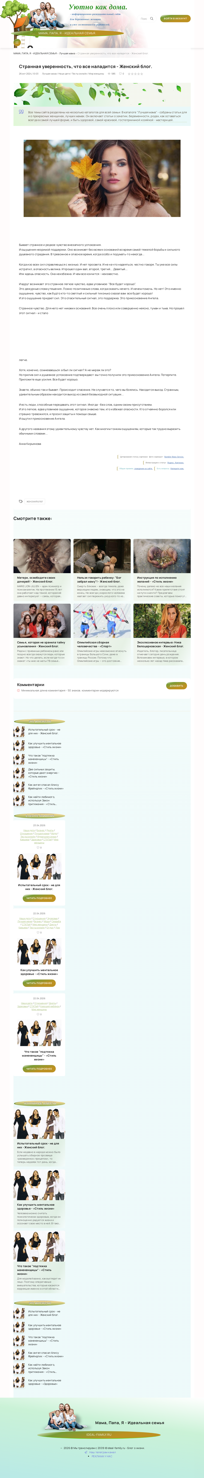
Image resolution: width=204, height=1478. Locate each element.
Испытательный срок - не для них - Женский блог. (39, 887)
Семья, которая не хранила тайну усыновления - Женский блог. (41, 644)
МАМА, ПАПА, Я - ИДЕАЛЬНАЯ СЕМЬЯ (35, 53)
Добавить (176, 685)
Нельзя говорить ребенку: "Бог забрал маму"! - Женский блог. (99, 579)
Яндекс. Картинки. (175, 463)
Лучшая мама (67, 53)
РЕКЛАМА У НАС (102, 1456)
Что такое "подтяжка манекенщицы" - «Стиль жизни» (39, 1055)
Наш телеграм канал (100, 1452)
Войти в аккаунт (175, 18)
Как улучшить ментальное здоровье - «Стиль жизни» (39, 972)
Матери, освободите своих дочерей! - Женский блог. (36, 579)
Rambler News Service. (174, 457)
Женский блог (35, 501)
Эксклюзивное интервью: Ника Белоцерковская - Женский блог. (160, 644)
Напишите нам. (177, 468)
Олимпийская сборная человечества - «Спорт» (94, 644)
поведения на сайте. (143, 468)
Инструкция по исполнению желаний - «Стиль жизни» (157, 579)
